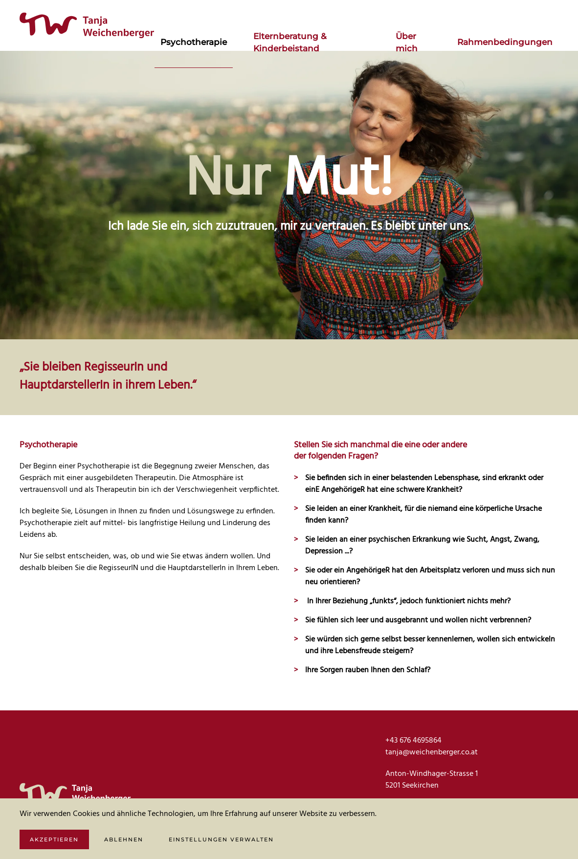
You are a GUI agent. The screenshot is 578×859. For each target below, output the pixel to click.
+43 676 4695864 (413, 740)
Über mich (407, 42)
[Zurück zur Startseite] (87, 25)
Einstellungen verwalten (221, 839)
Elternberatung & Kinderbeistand (290, 42)
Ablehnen (123, 839)
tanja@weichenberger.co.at (431, 752)
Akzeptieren (54, 839)
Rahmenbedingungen (505, 42)
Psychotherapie (193, 42)
